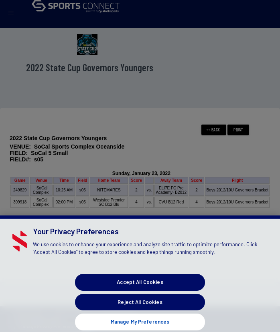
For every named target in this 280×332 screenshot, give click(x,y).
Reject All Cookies (140, 305)
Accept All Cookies (140, 286)
